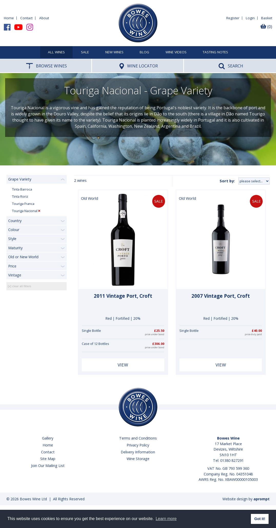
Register (232, 18)
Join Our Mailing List (48, 465)
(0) (266, 26)
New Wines (114, 52)
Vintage (14, 275)
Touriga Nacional (24, 211)
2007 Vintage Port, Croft (220, 296)
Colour (13, 229)
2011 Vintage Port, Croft (123, 296)
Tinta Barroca (22, 189)
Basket (266, 18)
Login (250, 18)
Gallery (47, 438)
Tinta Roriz (20, 196)
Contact (26, 18)
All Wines (56, 52)
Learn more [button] (166, 518)
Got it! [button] (259, 519)
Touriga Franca (23, 204)
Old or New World (23, 256)
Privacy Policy (138, 445)
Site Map (47, 458)
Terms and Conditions (138, 438)
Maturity (15, 247)
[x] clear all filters (19, 286)
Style (12, 238)
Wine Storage (138, 458)
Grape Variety (19, 179)
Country (15, 220)
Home (9, 18)
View (123, 365)
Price (12, 266)
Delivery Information (138, 452)
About (44, 18)
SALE (85, 52)
